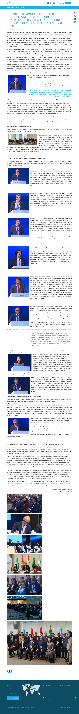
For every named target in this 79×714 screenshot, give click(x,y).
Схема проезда (13, 698)
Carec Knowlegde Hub (48, 695)
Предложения (46, 697)
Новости (13, 7)
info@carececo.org (11, 693)
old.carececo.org (59, 687)
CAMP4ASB (52, 667)
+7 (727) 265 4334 (11, 690)
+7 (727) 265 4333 (11, 688)
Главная (8, 7)
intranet (68, 3)
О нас (44, 690)
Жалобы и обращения (48, 699)
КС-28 (56, 667)
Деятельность (46, 692)
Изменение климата (32, 667)
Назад (9, 672)
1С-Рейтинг (69, 707)
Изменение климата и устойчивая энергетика (19, 667)
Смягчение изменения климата (43, 667)
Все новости (20, 7)
